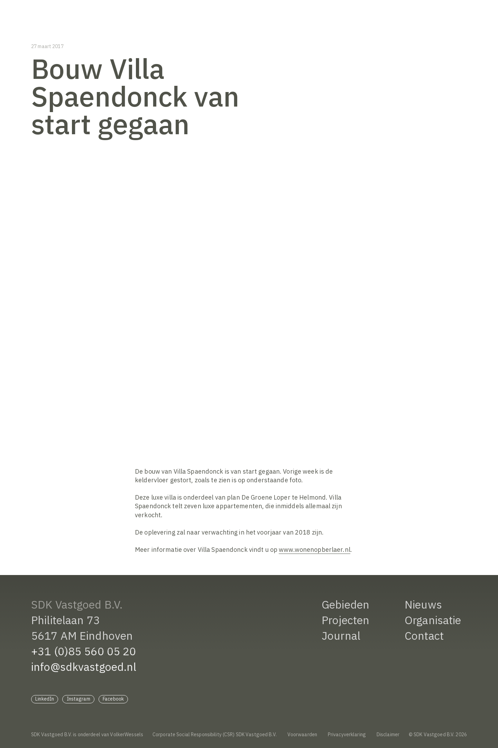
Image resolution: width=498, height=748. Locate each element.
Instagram (78, 699)
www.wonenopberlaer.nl (314, 550)
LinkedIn (44, 699)
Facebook (113, 699)
